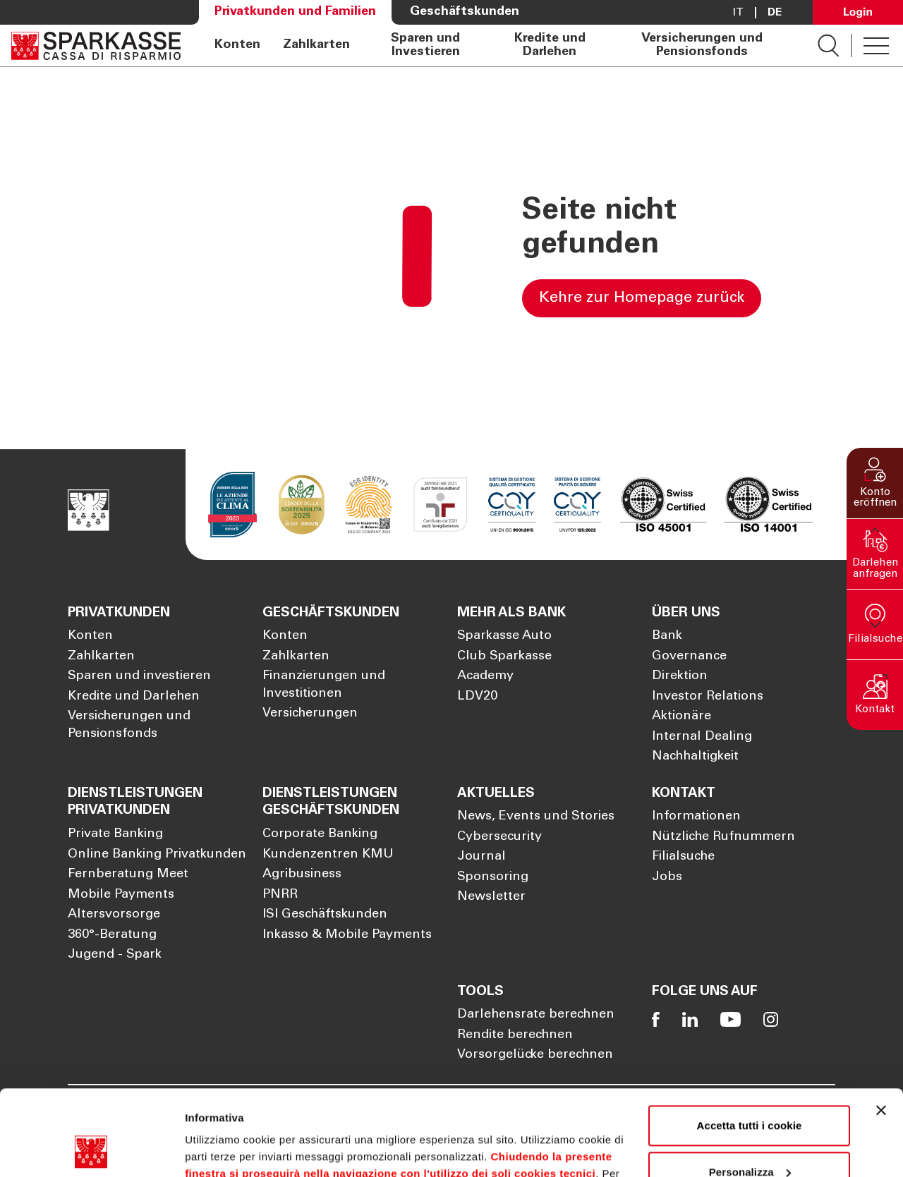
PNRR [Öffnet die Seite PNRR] (280, 895)
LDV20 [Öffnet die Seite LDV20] (477, 696)
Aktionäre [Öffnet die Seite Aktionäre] (681, 716)
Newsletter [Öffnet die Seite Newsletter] (491, 897)
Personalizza (750, 1091)
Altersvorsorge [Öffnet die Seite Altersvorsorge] (114, 914)
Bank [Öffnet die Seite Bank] (667, 636)
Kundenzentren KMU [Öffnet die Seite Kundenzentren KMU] (328, 854)
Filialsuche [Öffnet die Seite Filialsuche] (683, 856)
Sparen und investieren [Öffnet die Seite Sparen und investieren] (139, 676)
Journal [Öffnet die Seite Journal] (481, 856)
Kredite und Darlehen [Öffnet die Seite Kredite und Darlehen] (550, 45)
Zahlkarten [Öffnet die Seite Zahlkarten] (316, 45)
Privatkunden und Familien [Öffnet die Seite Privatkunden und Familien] (295, 12)
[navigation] (499, 45)
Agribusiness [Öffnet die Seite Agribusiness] (301, 874)
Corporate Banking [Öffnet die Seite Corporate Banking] (319, 834)
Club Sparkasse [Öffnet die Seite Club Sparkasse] (504, 656)
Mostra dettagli (223, 1149)
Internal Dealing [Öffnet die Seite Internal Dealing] (702, 737)
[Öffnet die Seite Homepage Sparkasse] (96, 45)
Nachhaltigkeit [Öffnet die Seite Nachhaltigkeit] (695, 756)
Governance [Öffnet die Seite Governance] (689, 656)
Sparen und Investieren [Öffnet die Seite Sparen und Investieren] (425, 45)
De (775, 12)
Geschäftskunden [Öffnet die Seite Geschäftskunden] (464, 12)
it (738, 12)
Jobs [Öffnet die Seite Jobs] (667, 877)
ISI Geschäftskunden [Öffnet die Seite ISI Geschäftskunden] (324, 914)
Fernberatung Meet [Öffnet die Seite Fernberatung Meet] (128, 874)
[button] (875, 483)
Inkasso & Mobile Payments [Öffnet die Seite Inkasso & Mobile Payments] (347, 935)
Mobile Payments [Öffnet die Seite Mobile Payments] (121, 895)
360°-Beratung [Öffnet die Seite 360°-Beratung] (112, 935)
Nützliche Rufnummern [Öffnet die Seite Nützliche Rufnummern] (723, 837)
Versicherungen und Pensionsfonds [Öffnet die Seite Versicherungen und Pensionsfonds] (702, 45)
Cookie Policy (579, 1110)
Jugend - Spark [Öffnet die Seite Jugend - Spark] (115, 955)
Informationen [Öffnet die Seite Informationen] (696, 816)
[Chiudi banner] (881, 1030)
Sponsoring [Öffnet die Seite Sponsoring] (492, 877)
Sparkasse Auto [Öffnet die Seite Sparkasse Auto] (504, 636)
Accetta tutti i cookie (749, 1045)
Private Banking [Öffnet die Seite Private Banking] (115, 834)
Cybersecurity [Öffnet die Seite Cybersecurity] (499, 837)
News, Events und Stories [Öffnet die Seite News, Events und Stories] (535, 816)
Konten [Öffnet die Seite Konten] (237, 45)
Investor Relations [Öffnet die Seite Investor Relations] (707, 696)
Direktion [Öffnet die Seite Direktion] (680, 676)
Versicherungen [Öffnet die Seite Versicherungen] (310, 713)
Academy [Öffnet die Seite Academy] (485, 676)
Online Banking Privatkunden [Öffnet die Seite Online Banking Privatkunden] (157, 854)
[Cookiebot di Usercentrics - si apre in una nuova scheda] (91, 1149)
